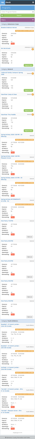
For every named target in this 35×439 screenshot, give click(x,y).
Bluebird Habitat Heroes (9, 27)
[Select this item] (33, 49)
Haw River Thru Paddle (8, 114)
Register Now (28, 65)
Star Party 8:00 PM (7, 241)
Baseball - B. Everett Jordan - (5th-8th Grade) (10, 347)
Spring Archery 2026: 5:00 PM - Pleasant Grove (10, 157)
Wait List (29, 237)
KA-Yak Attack (5, 48)
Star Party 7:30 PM (7, 221)
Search (19, 15)
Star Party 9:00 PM (7, 281)
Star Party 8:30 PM (7, 261)
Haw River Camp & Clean (9, 94)
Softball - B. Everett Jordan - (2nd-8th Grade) (10, 368)
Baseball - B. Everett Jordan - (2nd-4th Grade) (10, 325)
